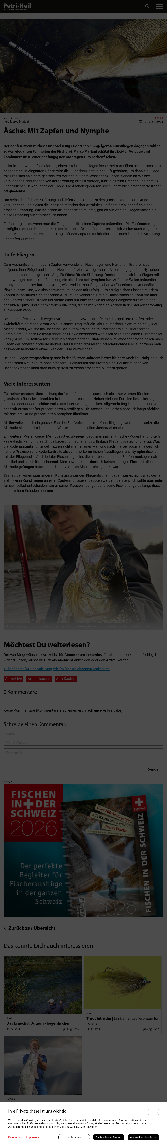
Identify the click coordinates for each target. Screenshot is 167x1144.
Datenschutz (15, 1137)
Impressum (32, 1137)
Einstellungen (74, 1137)
